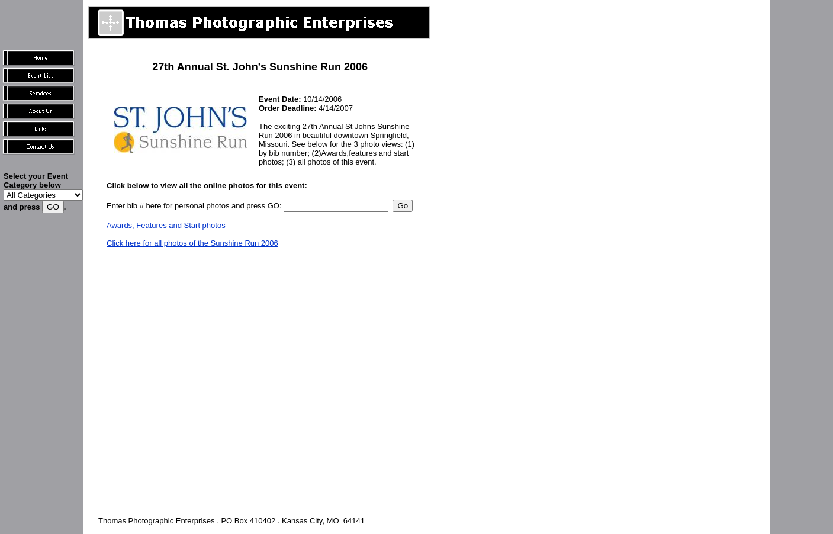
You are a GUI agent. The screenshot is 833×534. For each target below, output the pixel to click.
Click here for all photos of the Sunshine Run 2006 (192, 243)
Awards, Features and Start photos (166, 225)
